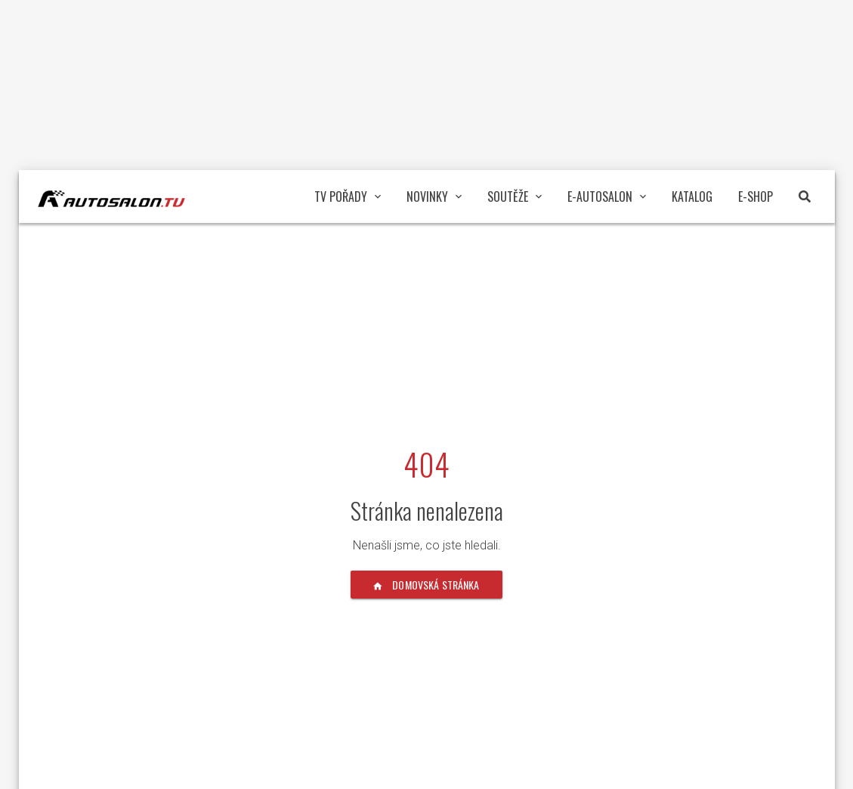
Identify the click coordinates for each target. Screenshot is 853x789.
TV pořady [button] (347, 196)
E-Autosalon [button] (606, 196)
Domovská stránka (426, 585)
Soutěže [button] (514, 196)
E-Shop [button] (755, 196)
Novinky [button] (434, 196)
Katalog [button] (692, 196)
